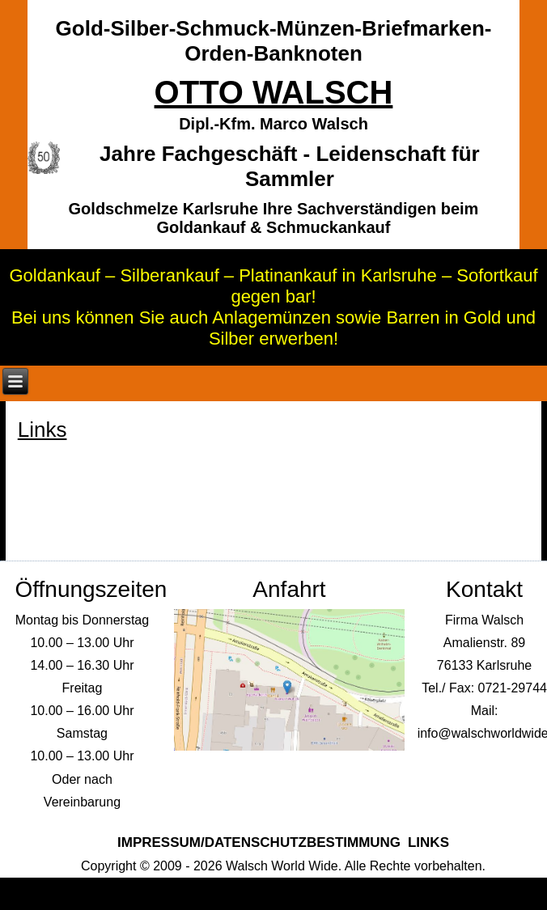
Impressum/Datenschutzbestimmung (259, 842)
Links (428, 842)
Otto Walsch (274, 92)
